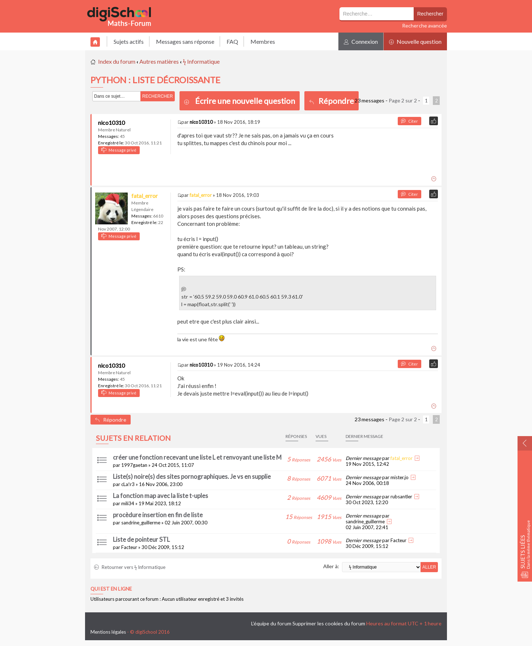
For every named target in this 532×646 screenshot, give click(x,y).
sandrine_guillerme (140, 522)
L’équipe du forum (271, 623)
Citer (409, 121)
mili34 (127, 503)
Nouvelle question (415, 41)
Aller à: (331, 566)
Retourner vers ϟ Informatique (129, 567)
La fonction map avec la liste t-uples (160, 495)
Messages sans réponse (185, 41)
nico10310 (111, 122)
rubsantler (401, 496)
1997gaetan (134, 465)
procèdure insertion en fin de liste (158, 515)
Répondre (331, 101)
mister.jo (399, 477)
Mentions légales (108, 632)
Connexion (361, 41)
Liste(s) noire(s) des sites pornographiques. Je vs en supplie (192, 476)
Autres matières (159, 61)
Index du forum (116, 61)
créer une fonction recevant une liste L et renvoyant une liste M (197, 457)
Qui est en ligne (111, 589)
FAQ (232, 41)
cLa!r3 (128, 484)
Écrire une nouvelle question (245, 101)
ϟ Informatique (201, 61)
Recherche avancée (424, 25)
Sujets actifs (129, 41)
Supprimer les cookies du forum (328, 623)
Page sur (403, 100)
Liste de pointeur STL (141, 539)
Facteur (129, 547)
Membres (262, 41)
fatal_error (144, 195)
